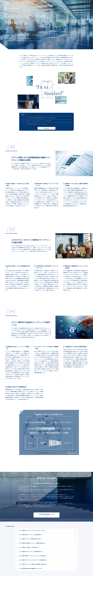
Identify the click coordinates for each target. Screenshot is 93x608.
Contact (81, 2)
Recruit (74, 2)
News (67, 2)
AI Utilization (51, 2)
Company (60, 2)
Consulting (42, 2)
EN (90, 2)
